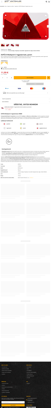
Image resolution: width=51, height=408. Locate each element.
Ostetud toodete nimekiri (31, 372)
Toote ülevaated (6, 99)
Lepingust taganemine (6, 392)
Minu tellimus (4, 365)
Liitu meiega (4, 396)
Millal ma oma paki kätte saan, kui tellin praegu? (15, 93)
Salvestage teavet (5, 383)
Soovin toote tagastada (6, 372)
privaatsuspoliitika (5, 390)
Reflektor (38, 50)
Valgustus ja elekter (10, 6)
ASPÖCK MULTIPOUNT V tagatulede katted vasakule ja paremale (18, 107)
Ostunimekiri (29, 370)
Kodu (5, 6)
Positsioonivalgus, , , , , (24, 50)
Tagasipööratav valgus (28, 50)
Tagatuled (16, 6)
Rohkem (31, 177)
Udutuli (34, 50)
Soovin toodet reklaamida (7, 370)
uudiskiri (28, 377)
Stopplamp (17, 50)
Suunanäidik (21, 50)
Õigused (9, 49)
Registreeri (13, 405)
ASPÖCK (5, 67)
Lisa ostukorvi (30, 77)
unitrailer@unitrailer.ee (32, 398)
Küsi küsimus (5, 101)
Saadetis (3, 385)
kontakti (3, 374)
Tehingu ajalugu (30, 374)
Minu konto (29, 365)
